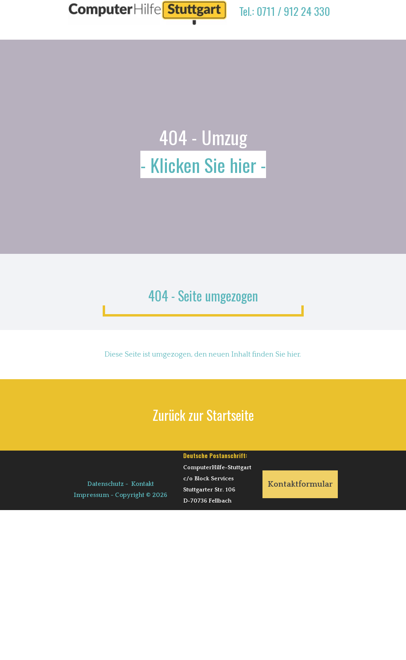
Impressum (91, 495)
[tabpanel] (284, 17)
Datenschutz (105, 483)
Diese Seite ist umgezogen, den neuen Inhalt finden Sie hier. (202, 354)
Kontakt (142, 483)
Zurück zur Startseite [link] (203, 415)
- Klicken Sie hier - (203, 164)
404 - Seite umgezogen (203, 295)
